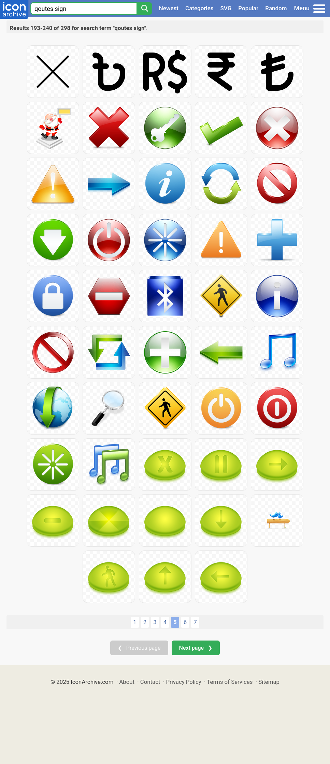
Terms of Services (230, 681)
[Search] (144, 8)
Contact (150, 681)
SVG (226, 8)
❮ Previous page (139, 648)
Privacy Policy (183, 681)
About (126, 681)
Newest (168, 8)
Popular (248, 8)
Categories (199, 8)
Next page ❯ (195, 648)
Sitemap (268, 681)
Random (276, 8)
